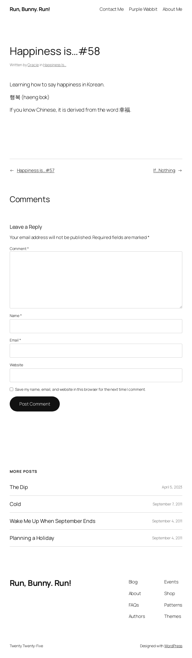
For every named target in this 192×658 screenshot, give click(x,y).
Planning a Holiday (32, 538)
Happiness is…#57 (35, 170)
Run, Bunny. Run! (30, 9)
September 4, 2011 (167, 520)
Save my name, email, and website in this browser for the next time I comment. (80, 389)
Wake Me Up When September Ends (52, 521)
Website (16, 364)
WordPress (173, 645)
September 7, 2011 (167, 503)
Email (15, 340)
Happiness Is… (54, 64)
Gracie (33, 64)
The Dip (19, 487)
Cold (15, 504)
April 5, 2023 (172, 487)
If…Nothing (164, 170)
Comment (19, 248)
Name (16, 315)
